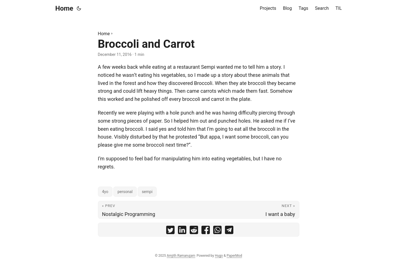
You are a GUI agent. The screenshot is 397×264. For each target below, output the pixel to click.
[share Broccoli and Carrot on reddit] (194, 231)
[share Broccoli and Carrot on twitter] (170, 231)
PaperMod (234, 256)
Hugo (219, 256)
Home (64, 8)
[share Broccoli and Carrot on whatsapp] (217, 231)
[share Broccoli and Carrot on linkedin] (182, 231)
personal (125, 191)
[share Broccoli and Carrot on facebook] (205, 231)
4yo (105, 191)
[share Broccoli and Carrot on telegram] (229, 231)
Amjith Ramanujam (181, 256)
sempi (147, 191)
